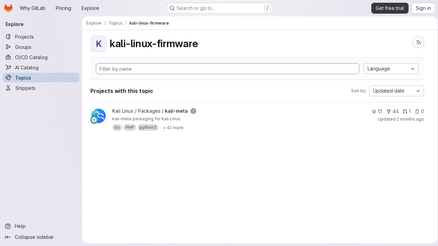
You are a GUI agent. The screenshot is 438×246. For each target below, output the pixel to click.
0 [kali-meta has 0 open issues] (417, 111)
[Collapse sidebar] (41, 237)
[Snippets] (41, 88)
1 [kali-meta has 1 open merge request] (405, 111)
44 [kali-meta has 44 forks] (390, 111)
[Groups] (41, 47)
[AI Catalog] (41, 67)
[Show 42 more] (173, 127)
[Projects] (41, 36)
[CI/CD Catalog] (41, 57)
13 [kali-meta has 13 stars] (375, 111)
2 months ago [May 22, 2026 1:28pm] (408, 119)
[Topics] (41, 77)
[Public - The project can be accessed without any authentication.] (193, 111)
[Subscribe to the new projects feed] (416, 42)
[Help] (41, 226)
